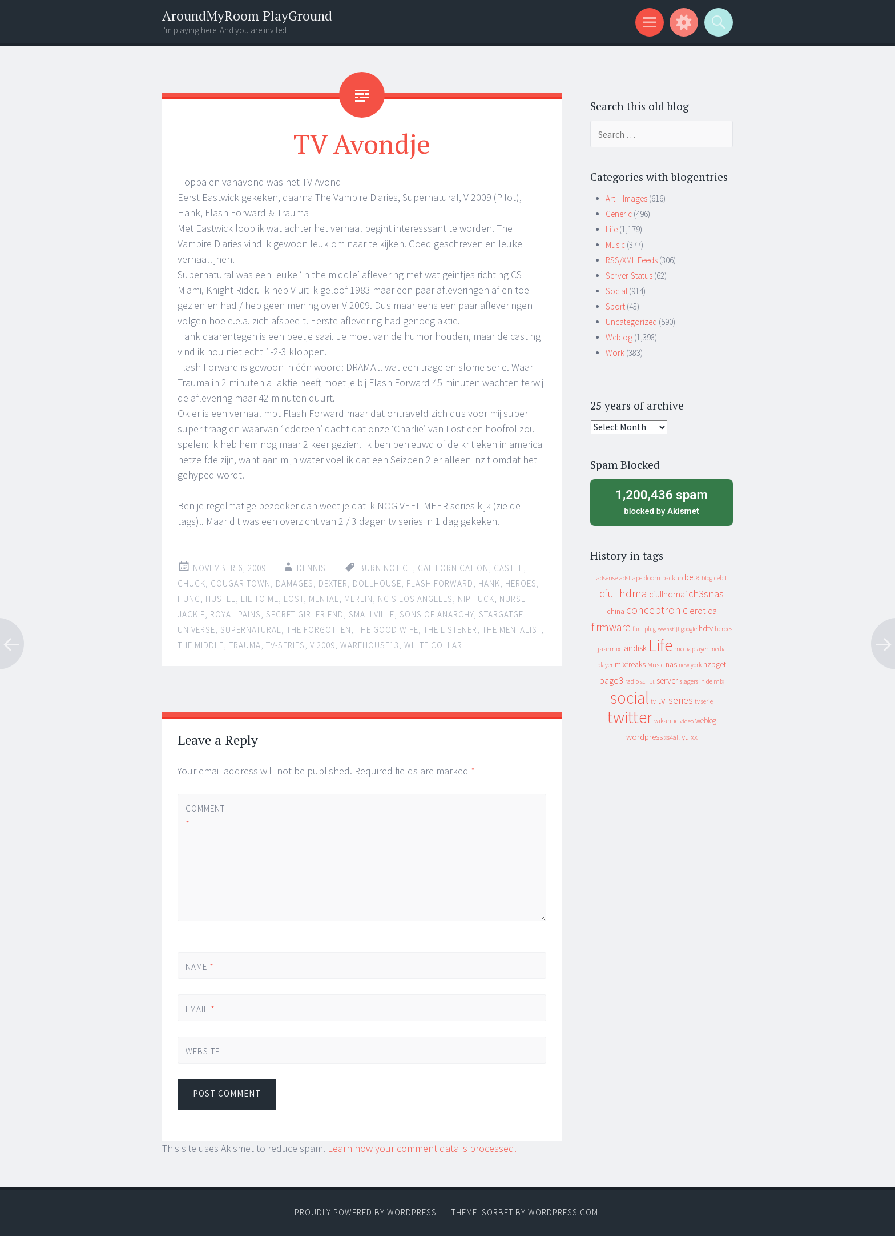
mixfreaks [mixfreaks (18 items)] (630, 664)
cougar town (241, 583)
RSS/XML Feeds (632, 260)
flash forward (439, 583)
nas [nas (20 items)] (671, 664)
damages (294, 583)
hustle (220, 598)
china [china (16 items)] (615, 611)
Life (612, 229)
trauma (245, 645)
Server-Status (629, 275)
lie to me (260, 598)
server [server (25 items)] (667, 680)
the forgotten (319, 629)
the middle (201, 645)
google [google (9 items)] (689, 629)
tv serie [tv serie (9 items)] (704, 701)
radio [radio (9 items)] (632, 681)
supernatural (250, 629)
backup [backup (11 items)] (672, 577)
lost (294, 598)
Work (615, 352)
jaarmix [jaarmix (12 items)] (609, 648)
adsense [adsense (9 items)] (607, 578)
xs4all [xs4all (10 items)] (672, 737)
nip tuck (476, 598)
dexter (333, 583)
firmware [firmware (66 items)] (611, 627)
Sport (615, 306)
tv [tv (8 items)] (653, 701)
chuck (191, 583)
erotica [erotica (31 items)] (703, 610)
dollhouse (377, 583)
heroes (521, 583)
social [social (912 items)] (629, 697)
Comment (205, 816)
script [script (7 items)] (647, 681)
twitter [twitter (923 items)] (629, 717)
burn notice (386, 568)
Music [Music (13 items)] (655, 664)
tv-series (285, 645)
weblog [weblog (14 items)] (705, 720)
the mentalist (511, 629)
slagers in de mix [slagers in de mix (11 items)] (702, 681)
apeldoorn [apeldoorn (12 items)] (646, 577)
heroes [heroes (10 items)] (723, 628)
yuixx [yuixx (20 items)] (690, 737)
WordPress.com (563, 1212)
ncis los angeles (415, 598)
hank (489, 583)
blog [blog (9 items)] (707, 578)
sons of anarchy (437, 614)
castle (508, 568)
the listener (450, 629)
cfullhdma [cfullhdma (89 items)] (623, 593)
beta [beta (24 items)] (692, 577)
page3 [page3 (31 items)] (611, 680)
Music (615, 244)
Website (203, 1051)
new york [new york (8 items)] (690, 665)
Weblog (619, 337)
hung (189, 598)
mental (324, 598)
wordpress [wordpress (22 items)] (644, 736)
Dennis (311, 568)
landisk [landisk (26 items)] (634, 648)
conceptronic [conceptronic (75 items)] (657, 610)
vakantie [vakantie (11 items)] (666, 720)
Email (200, 1009)
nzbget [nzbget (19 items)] (714, 664)
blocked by (661, 501)
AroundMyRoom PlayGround (247, 16)
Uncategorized (631, 321)
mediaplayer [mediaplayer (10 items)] (691, 648)
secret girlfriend (305, 614)
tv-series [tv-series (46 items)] (675, 700)
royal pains (235, 614)
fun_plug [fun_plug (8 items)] (644, 629)
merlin (358, 598)
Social (616, 291)
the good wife (387, 629)
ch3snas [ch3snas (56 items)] (706, 593)
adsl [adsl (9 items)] (624, 578)
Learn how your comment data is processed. (422, 1148)
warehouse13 (369, 645)
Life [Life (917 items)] (660, 645)
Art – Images (626, 198)
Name (200, 966)
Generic (619, 213)
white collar (433, 645)
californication (453, 568)
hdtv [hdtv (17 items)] (706, 628)
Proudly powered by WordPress (366, 1212)
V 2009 (322, 645)
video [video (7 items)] (687, 721)
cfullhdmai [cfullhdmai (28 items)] (668, 594)
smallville (371, 614)
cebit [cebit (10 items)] (720, 577)
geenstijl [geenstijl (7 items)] (668, 629)
